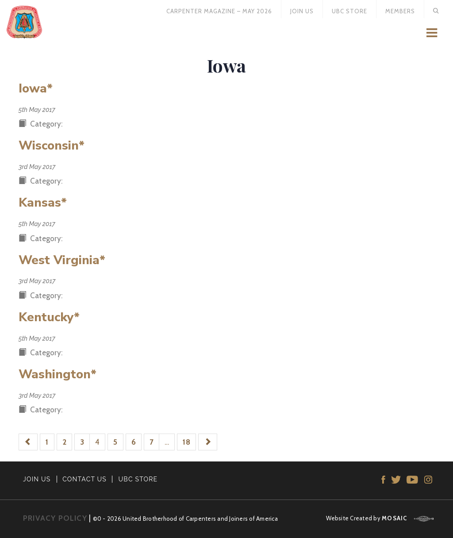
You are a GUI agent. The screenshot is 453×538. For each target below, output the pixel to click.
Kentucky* (49, 317)
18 (186, 442)
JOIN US (37, 479)
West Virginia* (62, 260)
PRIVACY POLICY (55, 518)
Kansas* (43, 202)
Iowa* (36, 88)
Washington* (57, 374)
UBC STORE (138, 479)
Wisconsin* (51, 145)
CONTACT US (84, 479)
